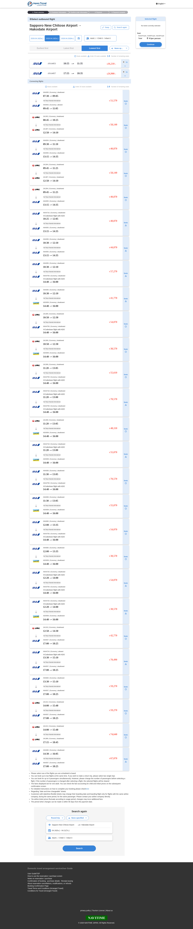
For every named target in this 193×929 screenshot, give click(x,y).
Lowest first (94, 48)
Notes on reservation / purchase (40, 878)
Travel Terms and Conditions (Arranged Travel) (45, 888)
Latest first (69, 48)
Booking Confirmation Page (38, 886)
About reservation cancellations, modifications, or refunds (49, 883)
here (87, 789)
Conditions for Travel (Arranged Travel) (42, 891)
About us (109, 911)
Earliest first (42, 48)
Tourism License (98, 911)
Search (79, 848)
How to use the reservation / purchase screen (45, 876)
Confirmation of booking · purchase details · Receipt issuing (50, 881)
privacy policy (85, 911)
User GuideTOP (34, 874)
